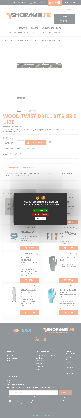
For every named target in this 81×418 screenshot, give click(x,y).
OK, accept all (40, 210)
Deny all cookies (40, 214)
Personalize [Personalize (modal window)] (40, 219)
